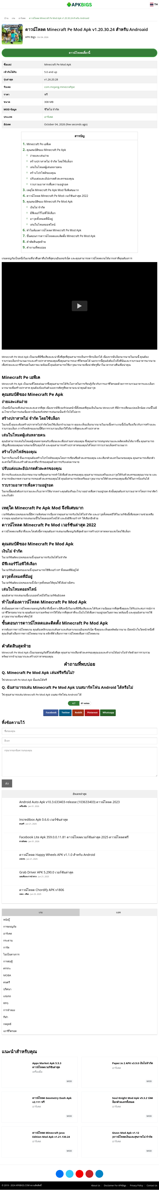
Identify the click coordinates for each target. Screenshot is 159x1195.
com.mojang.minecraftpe (59, 87)
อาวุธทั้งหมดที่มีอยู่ (41, 219)
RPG (5, 1008)
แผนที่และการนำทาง (27, 881)
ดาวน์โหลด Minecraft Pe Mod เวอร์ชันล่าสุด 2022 (57, 196)
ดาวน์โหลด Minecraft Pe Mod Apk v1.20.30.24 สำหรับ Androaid (59, 18)
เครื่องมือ (23, 811)
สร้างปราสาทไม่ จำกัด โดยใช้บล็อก (51, 161)
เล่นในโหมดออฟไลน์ (42, 224)
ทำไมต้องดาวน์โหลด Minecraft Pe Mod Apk (54, 230)
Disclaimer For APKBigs (115, 1190)
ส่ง (7, 788)
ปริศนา (7, 994)
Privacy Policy (136, 1190)
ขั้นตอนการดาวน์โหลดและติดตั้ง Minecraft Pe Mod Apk (61, 236)
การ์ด (6, 952)
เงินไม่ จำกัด (37, 207)
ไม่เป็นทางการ (11, 959)
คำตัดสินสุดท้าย (36, 242)
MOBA (7, 980)
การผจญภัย (9, 931)
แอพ (118, 917)
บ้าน (6, 18)
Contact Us (152, 1190)
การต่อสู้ (8, 966)
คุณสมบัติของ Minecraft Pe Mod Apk (50, 201)
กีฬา (5, 1022)
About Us (95, 1190)
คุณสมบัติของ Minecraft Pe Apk (46, 150)
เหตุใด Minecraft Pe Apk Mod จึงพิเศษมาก (53, 190)
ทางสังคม (23, 846)
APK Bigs (30, 37)
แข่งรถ (22, 864)
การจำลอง (9, 1015)
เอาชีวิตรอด (10, 1036)
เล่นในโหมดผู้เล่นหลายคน (46, 167)
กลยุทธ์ (7, 1029)
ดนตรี (21, 829)
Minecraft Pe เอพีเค (39, 144)
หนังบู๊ (6, 924)
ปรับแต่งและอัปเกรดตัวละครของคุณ (52, 178)
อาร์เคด (22, 18)
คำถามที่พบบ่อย (36, 247)
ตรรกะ (7, 973)
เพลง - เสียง (24, 899)
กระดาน (8, 945)
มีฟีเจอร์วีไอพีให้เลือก (43, 213)
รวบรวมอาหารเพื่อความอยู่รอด (49, 184)
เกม (13, 18)
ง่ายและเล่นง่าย (39, 155)
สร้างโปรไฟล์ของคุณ (43, 173)
